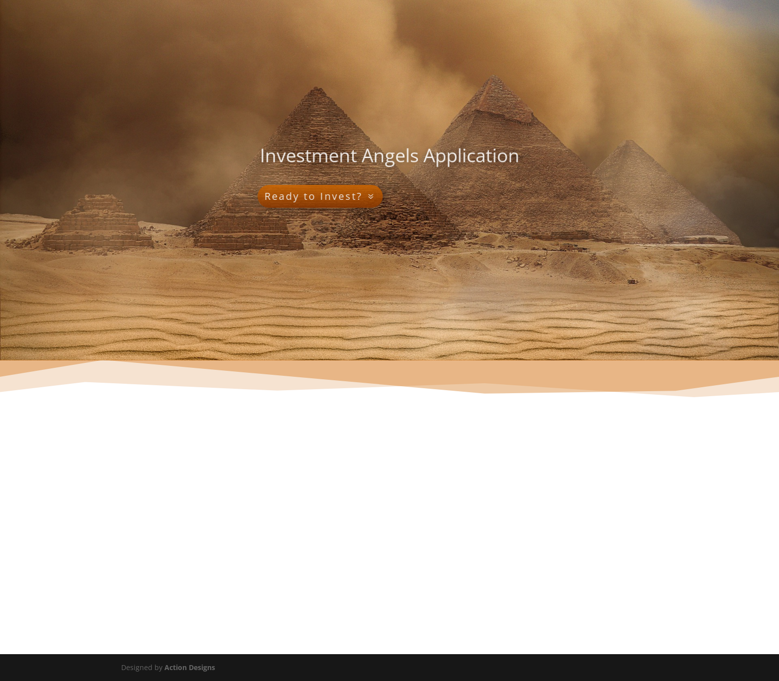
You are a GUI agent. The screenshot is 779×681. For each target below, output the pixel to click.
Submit (115, 598)
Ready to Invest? (259, 196)
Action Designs (189, 667)
